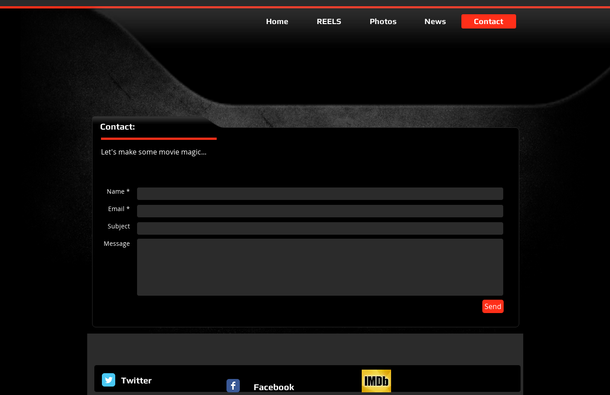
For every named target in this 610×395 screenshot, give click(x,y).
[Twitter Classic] (108, 380)
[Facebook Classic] (233, 385)
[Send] (493, 306)
